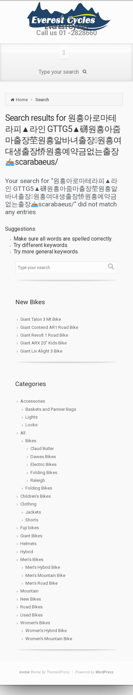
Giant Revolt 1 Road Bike (44, 335)
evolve (24, 672)
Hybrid (26, 551)
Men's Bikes (31, 559)
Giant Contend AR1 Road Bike (49, 327)
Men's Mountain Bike (45, 575)
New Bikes (30, 599)
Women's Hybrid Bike (46, 630)
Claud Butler (42, 448)
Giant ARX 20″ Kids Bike (43, 342)
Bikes (30, 440)
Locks (31, 424)
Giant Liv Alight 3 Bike (41, 351)
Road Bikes (31, 606)
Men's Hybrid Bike (42, 567)
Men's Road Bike (41, 583)
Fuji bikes (29, 527)
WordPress (104, 672)
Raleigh (37, 480)
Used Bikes (31, 615)
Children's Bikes (35, 496)
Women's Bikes (35, 622)
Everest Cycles (66, 27)
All (22, 432)
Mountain (29, 590)
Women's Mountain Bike (48, 638)
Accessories (32, 401)
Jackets (33, 512)
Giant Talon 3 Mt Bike (40, 319)
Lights (31, 417)
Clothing (28, 504)
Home (22, 99)
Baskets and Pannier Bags (50, 409)
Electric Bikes (43, 464)
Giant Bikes (31, 535)
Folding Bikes (43, 472)
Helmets (28, 543)
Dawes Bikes (43, 456)
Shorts (31, 519)
